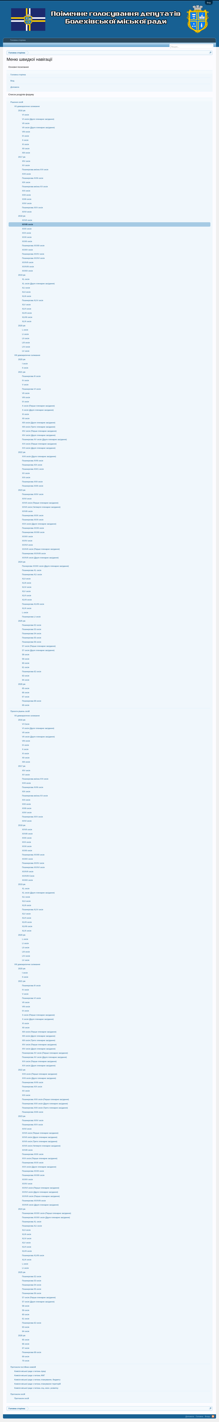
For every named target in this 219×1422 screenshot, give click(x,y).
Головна (199, 1416)
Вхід (209, 3)
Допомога (14, 87)
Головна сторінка (18, 75)
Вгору (207, 1416)
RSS (213, 1416)
